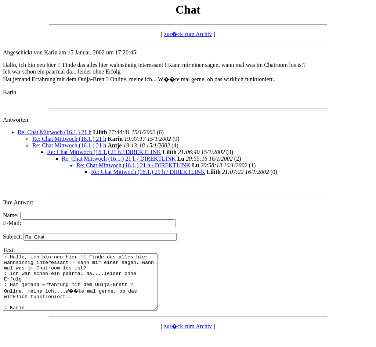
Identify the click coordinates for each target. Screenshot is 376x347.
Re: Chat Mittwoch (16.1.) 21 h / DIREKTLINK (104, 152)
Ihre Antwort (18, 202)
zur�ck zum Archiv (188, 34)
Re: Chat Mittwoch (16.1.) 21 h (54, 132)
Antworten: (16, 120)
